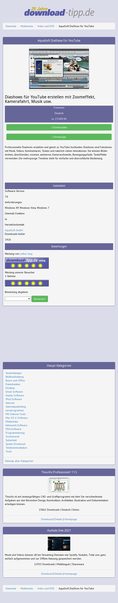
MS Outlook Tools (16, 414)
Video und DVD (45, 26)
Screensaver (13, 436)
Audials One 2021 (59, 530)
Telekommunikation (16, 447)
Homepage (59, 137)
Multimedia (27, 26)
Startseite (11, 26)
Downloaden (59, 127)
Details (58, 519)
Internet (10, 403)
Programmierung (15, 432)
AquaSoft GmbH (14, 230)
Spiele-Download (15, 444)
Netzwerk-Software (16, 425)
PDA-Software (13, 429)
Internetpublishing (16, 406)
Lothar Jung (26, 253)
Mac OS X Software (17, 417)
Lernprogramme (15, 410)
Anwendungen (14, 373)
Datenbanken (13, 384)
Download (47, 519)
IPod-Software (14, 399)
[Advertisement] (35, 171)
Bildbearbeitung (15, 376)
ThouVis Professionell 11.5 (59, 472)
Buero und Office (15, 380)
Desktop (10, 388)
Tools (9, 451)
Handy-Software (15, 395)
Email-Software (14, 391)
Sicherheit (11, 440)
